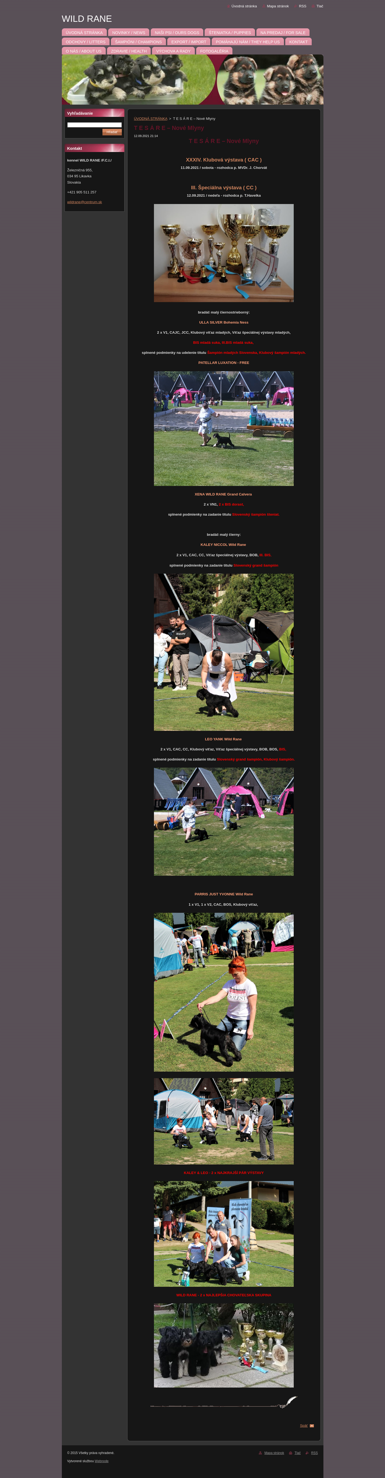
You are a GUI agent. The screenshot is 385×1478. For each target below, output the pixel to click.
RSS (302, 6)
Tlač (319, 6)
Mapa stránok (278, 6)
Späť (304, 1426)
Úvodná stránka (244, 6)
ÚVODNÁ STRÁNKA (150, 119)
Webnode (102, 1461)
